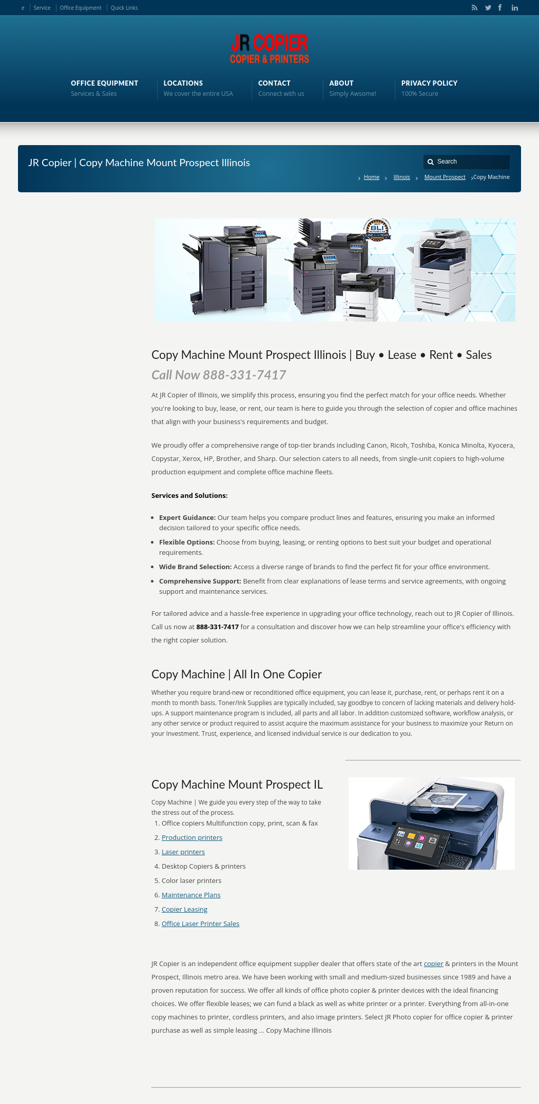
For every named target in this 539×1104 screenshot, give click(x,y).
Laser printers (183, 851)
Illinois (402, 176)
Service (42, 7)
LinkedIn (512, 8)
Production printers (192, 837)
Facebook (499, 8)
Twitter (486, 8)
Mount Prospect (445, 176)
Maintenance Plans (191, 894)
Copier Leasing (184, 909)
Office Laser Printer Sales (200, 923)
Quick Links (124, 7)
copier (434, 963)
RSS (473, 8)
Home (372, 176)
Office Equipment (81, 7)
